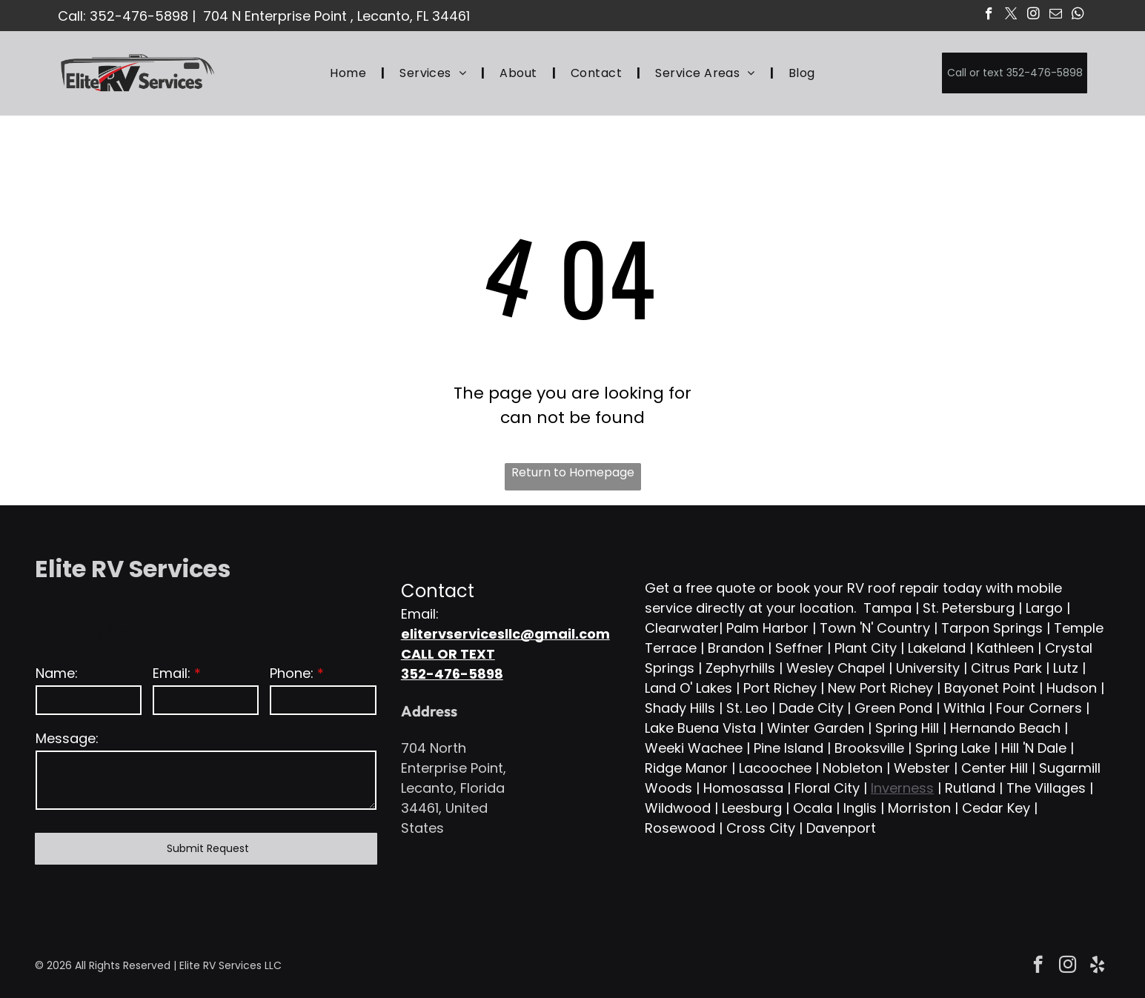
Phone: (291, 673)
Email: (171, 673)
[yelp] (1097, 966)
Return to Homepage (572, 472)
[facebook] (989, 15)
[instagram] (1033, 15)
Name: (57, 673)
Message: (67, 738)
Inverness (902, 788)
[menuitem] (350, 73)
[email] (1055, 15)
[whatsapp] (1078, 15)
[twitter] (1011, 15)
